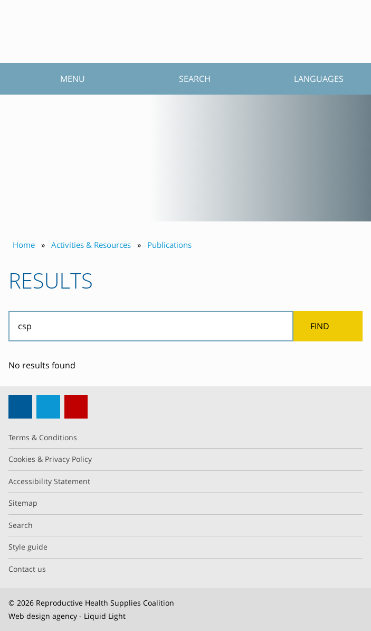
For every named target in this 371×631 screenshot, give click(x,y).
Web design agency (42, 616)
